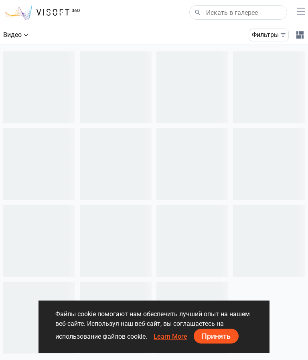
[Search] (238, 12)
